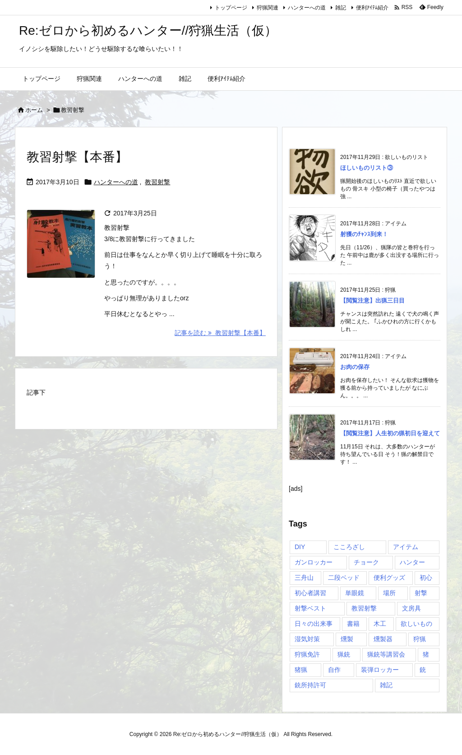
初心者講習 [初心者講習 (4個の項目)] (310, 593)
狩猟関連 (267, 8)
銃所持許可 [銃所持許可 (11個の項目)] (310, 685)
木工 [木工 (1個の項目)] (380, 623)
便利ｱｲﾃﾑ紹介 (372, 8)
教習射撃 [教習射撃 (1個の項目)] (364, 608)
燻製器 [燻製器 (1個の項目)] (383, 639)
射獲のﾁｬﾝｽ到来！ (364, 234)
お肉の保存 (355, 367)
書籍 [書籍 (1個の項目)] (353, 623)
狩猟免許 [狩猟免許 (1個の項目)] (307, 654)
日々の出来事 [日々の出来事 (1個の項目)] (314, 623)
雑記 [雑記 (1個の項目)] (386, 685)
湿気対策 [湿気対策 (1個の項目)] (307, 639)
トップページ (231, 8)
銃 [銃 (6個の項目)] (423, 669)
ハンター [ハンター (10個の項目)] (412, 562)
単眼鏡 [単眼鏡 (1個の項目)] (354, 593)
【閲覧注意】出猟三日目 (372, 300)
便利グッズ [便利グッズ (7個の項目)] (389, 577)
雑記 (340, 8)
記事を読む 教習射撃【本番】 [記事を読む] (220, 332)
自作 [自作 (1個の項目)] (334, 669)
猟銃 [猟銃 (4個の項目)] (343, 654)
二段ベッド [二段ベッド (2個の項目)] (344, 577)
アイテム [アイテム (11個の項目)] (405, 546)
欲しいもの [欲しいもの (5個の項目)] (416, 623)
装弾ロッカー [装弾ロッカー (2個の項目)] (380, 669)
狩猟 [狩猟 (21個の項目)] (419, 639)
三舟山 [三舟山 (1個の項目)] (304, 577)
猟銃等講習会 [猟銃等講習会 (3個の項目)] (386, 654)
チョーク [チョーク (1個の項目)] (366, 562)
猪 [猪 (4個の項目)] (426, 654)
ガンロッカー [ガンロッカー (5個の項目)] (314, 562)
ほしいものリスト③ (366, 167)
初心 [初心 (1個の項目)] (426, 577)
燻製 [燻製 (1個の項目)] (347, 639)
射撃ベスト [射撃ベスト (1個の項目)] (310, 608)
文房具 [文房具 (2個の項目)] (411, 608)
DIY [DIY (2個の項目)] (300, 546)
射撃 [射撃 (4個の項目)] (421, 593)
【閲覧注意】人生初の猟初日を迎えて (390, 433)
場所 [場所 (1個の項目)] (389, 593)
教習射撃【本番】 (77, 157)
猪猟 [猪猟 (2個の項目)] (301, 669)
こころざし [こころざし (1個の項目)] (349, 546)
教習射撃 (157, 182)
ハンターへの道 (307, 8)
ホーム (34, 110)
